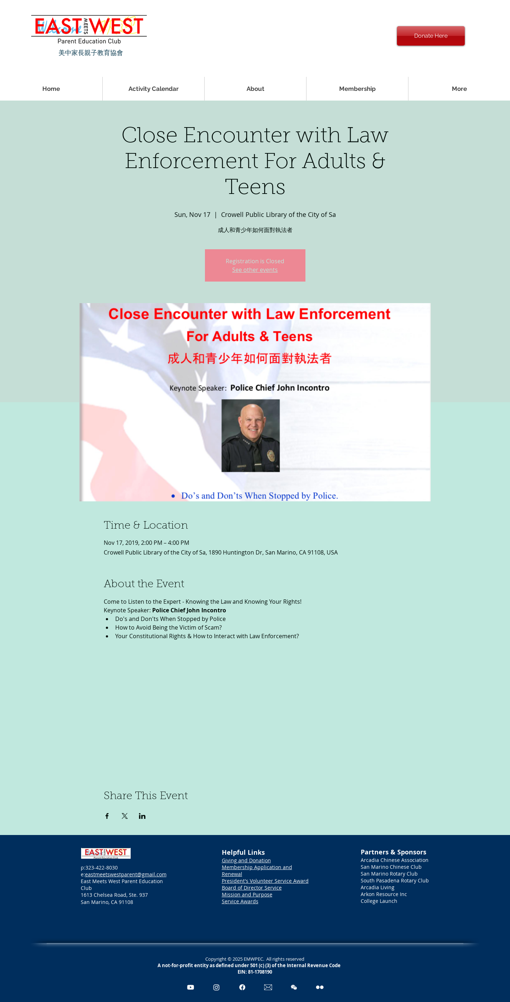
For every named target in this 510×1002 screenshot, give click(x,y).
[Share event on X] (124, 816)
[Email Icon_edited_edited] (268, 987)
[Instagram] (216, 987)
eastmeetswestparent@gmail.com (126, 874)
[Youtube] (191, 987)
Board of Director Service (252, 887)
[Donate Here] (431, 36)
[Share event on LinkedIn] (142, 816)
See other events (255, 270)
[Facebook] (242, 987)
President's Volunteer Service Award (265, 880)
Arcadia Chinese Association (395, 860)
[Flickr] (320, 987)
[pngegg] (294, 987)
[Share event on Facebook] (107, 816)
